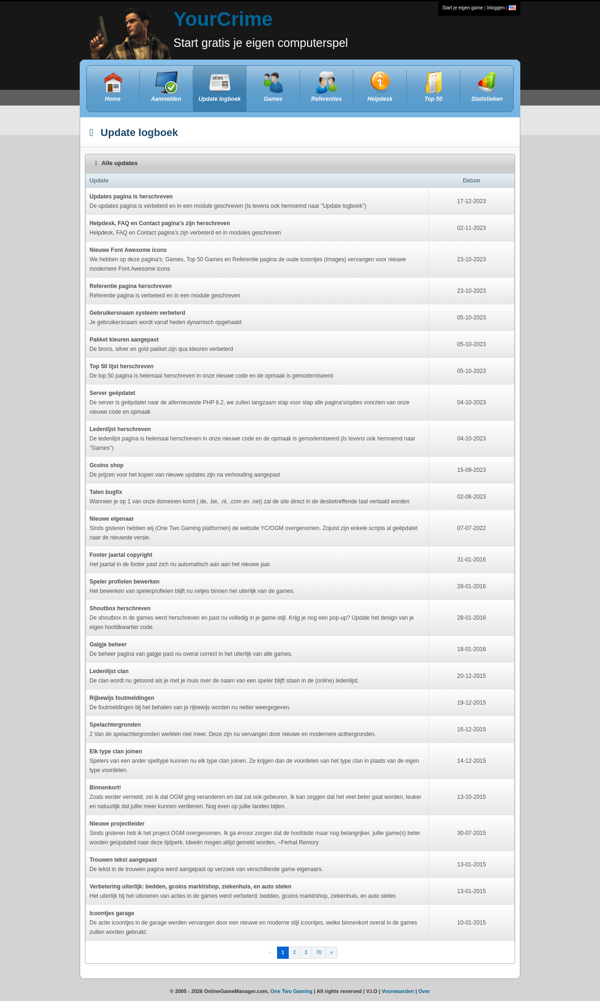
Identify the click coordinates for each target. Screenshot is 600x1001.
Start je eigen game (462, 7)
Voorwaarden (398, 991)
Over (424, 991)
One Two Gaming (291, 991)
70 (318, 952)
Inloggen (495, 7)
